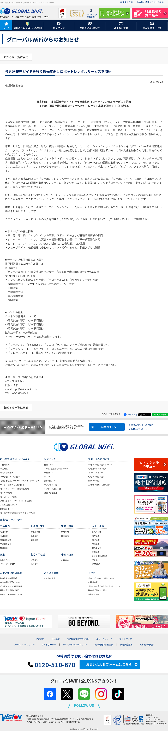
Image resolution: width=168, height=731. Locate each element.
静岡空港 (65, 535)
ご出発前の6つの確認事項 (11, 586)
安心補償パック (50, 480)
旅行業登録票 (126, 644)
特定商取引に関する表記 (78, 639)
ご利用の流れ (5, 464)
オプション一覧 (50, 484)
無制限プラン (49, 472)
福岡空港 (4, 547)
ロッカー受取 (93, 480)
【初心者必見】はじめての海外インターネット (20, 480)
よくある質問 (49, 578)
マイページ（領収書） (91, 14)
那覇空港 (95, 551)
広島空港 (65, 560)
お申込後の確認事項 (8, 578)
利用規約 (40, 639)
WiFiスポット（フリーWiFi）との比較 (16, 500)
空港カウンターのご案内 (142, 424)
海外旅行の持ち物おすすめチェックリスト (18, 512)
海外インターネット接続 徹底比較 (14, 488)
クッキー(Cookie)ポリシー (75, 644)
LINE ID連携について (8, 504)
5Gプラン (48, 476)
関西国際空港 (5, 539)
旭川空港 (34, 535)
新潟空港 (34, 560)
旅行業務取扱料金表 (104, 644)
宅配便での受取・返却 (97, 468)
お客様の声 (93, 582)
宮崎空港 (95, 543)
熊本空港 (95, 535)
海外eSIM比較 (6, 492)
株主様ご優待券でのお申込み (150, 2)
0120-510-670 (51, 664)
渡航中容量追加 (50, 492)
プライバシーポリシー (24, 644)
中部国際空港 (5, 543)
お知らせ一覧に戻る (16, 57)
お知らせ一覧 (93, 594)
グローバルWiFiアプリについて (101, 578)
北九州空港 (96, 531)
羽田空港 (4, 535)
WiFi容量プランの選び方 (10, 476)
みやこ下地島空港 (99, 555)
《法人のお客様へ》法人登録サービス (104, 586)
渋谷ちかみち (5, 560)
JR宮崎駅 (96, 564)
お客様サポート (6, 508)
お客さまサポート (139, 429)
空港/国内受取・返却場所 (99, 484)
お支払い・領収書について (11, 594)
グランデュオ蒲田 (7, 564)
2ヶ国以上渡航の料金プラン (56, 468)
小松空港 (34, 564)
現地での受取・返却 (96, 476)
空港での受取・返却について (100, 464)
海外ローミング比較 (8, 496)
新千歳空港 (35, 531)
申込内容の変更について (10, 582)
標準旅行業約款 (147, 644)
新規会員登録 (126, 2)
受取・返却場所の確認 (9, 590)
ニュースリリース (104, 639)
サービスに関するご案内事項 (12, 484)
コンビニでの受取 (95, 472)
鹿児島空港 (96, 547)
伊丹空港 (65, 531)
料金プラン (48, 464)
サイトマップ (125, 639)
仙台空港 (34, 539)
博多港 (95, 559)
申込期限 (4, 468)
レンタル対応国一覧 (52, 488)
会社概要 (55, 639)
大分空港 (95, 539)
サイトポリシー (49, 644)
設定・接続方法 (6, 472)
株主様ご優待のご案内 (97, 590)
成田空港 (4, 531)
